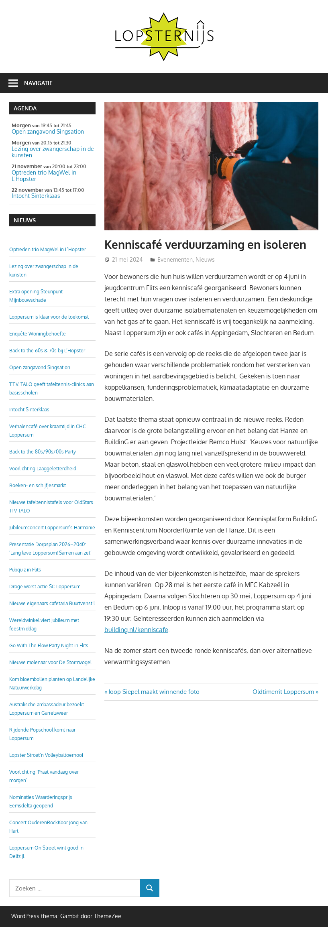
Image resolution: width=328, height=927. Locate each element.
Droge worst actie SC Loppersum (44, 586)
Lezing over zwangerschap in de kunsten (53, 152)
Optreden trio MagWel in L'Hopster (44, 175)
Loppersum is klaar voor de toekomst (49, 317)
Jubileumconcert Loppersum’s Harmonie (52, 527)
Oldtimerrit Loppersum (283, 691)
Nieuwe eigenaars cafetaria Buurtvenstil (52, 603)
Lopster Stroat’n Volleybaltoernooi (46, 755)
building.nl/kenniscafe (136, 630)
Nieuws (205, 259)
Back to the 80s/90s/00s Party (42, 452)
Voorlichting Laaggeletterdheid (42, 469)
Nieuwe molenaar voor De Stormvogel (50, 662)
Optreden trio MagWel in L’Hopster (47, 249)
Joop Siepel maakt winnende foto (154, 691)
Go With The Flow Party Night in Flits (48, 645)
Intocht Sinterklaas (36, 195)
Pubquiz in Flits (25, 570)
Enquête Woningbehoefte (37, 334)
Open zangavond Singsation (48, 131)
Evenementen (175, 259)
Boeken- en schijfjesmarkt (37, 485)
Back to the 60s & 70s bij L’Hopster (47, 351)
